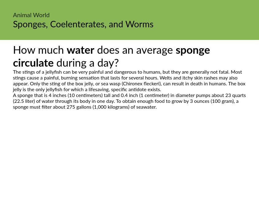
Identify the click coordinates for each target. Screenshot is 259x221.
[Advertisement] (129, 167)
